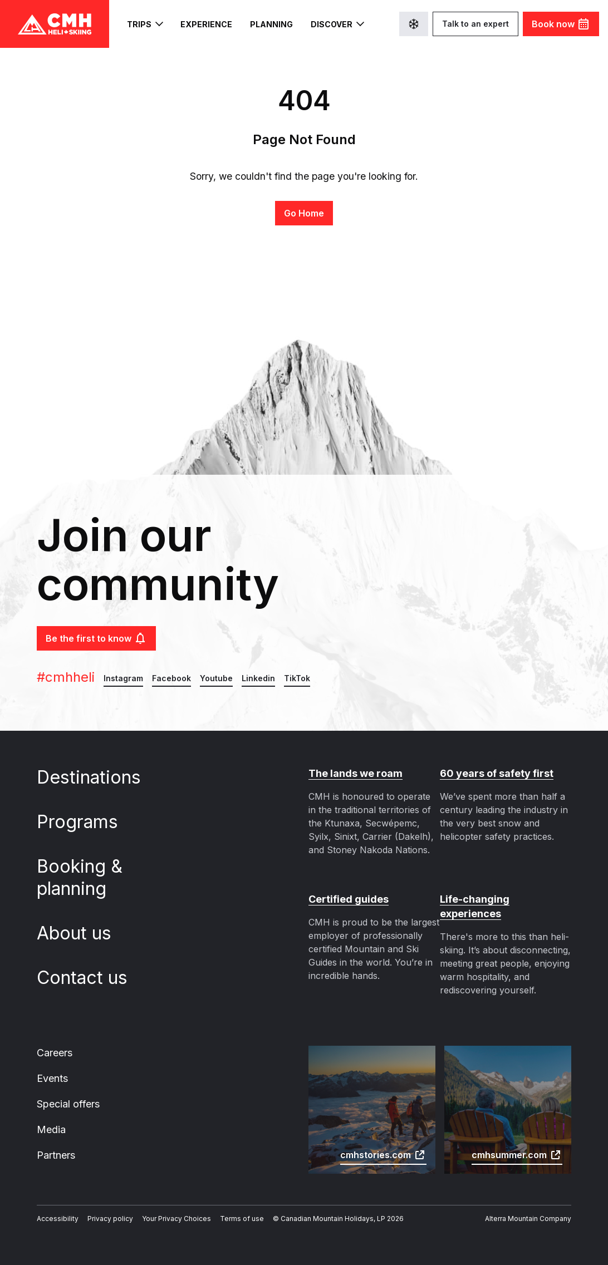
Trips (144, 23)
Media (50, 1117)
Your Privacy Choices (163, 1207)
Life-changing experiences (505, 899)
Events (52, 1064)
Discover (329, 23)
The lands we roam (354, 773)
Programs (86, 822)
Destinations (96, 777)
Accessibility (55, 1207)
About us (82, 933)
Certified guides (347, 899)
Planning (265, 24)
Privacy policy (102, 1207)
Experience (203, 24)
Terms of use (223, 1207)
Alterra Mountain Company (531, 1207)
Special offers (67, 1090)
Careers (54, 1038)
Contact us (90, 978)
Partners (56, 1143)
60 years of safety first (495, 773)
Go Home (303, 213)
